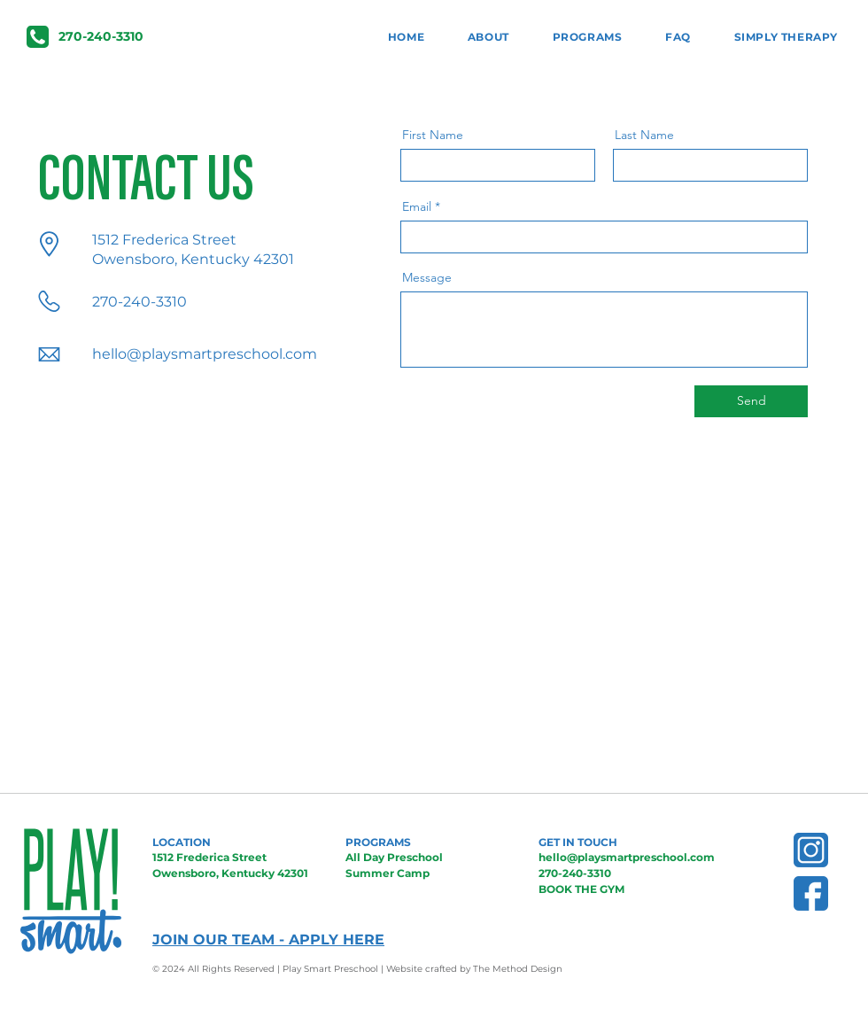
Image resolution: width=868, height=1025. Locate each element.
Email (416, 206)
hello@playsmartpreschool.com (204, 354)
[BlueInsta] (811, 850)
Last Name (644, 134)
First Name (432, 134)
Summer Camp (387, 873)
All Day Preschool (394, 857)
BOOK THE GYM (581, 889)
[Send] (751, 401)
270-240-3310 (575, 873)
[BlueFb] (811, 893)
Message (427, 277)
